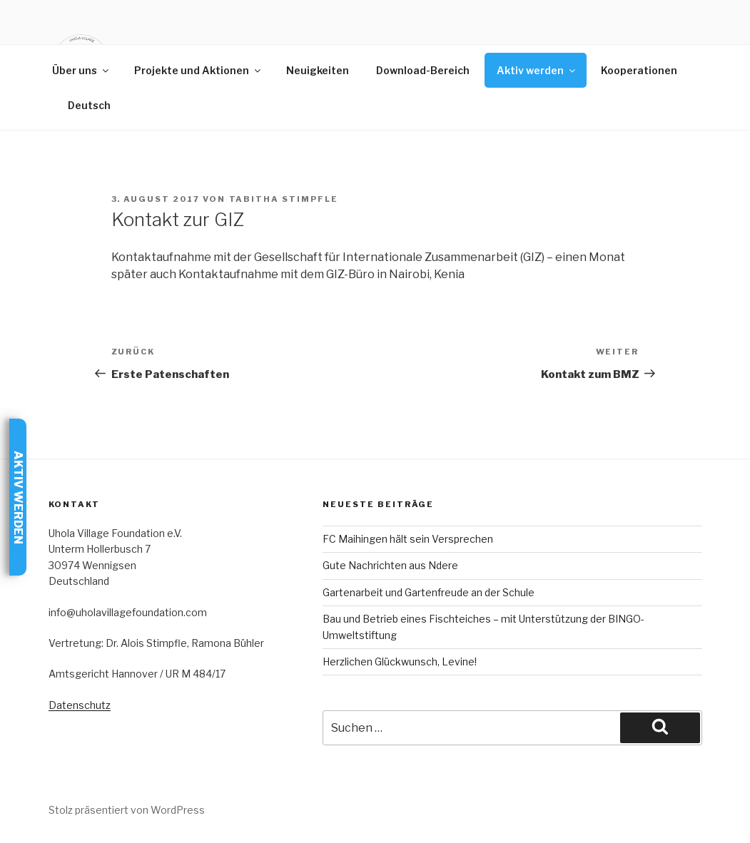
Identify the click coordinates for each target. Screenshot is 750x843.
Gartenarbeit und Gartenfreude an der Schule (428, 592)
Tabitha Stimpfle (284, 199)
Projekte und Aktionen (198, 70)
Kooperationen (639, 70)
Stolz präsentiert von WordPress (127, 810)
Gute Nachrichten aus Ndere (390, 565)
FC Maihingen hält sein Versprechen (408, 539)
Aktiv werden (537, 70)
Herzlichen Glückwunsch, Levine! (400, 661)
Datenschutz (80, 705)
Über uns (81, 70)
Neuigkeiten (317, 70)
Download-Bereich (423, 70)
